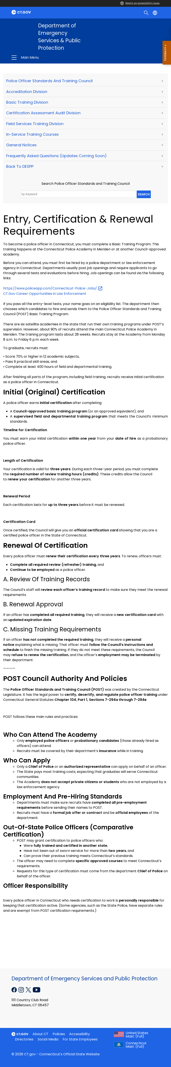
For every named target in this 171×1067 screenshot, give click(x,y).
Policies (59, 1034)
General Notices (21, 145)
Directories (24, 1039)
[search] (146, 12)
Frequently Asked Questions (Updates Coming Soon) (56, 155)
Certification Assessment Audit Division (43, 113)
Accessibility (79, 1034)
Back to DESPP (19, 166)
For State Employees (80, 1039)
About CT (40, 1034)
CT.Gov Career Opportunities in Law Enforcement (44, 293)
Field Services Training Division (34, 123)
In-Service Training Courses (32, 134)
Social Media (48, 1039)
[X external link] (29, 989)
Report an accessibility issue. (140, 2)
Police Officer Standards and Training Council (49, 80)
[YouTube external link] (36, 989)
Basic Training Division (27, 102)
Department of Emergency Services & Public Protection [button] (54, 58)
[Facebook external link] (14, 989)
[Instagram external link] (22, 989)
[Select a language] (155, 12)
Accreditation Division (26, 91)
